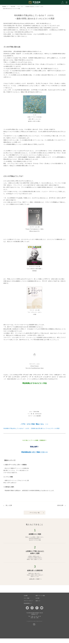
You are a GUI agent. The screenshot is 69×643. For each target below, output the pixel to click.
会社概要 (25, 595)
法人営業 (37, 598)
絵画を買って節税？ (34, 579)
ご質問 (34, 640)
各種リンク (38, 600)
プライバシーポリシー (28, 600)
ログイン (59, 640)
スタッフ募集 (26, 598)
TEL (9, 640)
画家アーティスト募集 (40, 595)
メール (22, 640)
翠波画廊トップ (5, 6)
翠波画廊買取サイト (28, 603)
